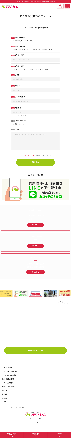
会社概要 (21, 407)
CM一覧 (4, 390)
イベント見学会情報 (8, 383)
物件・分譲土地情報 (8, 379)
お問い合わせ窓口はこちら (47, 350)
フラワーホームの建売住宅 (10, 371)
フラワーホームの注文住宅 (10, 375)
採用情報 (60, 6)
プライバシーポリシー (27, 155)
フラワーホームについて (9, 367)
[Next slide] (66, 302)
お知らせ (4, 398)
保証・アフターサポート (9, 386)
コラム (4, 402)
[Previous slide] (60, 302)
